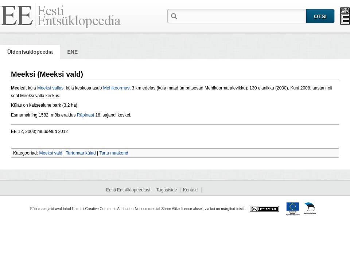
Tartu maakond (113, 153)
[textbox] (242, 15)
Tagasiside (166, 190)
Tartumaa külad (81, 153)
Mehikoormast (117, 88)
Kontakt (190, 190)
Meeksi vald (50, 153)
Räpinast (85, 115)
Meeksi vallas (50, 88)
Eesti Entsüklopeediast (128, 190)
